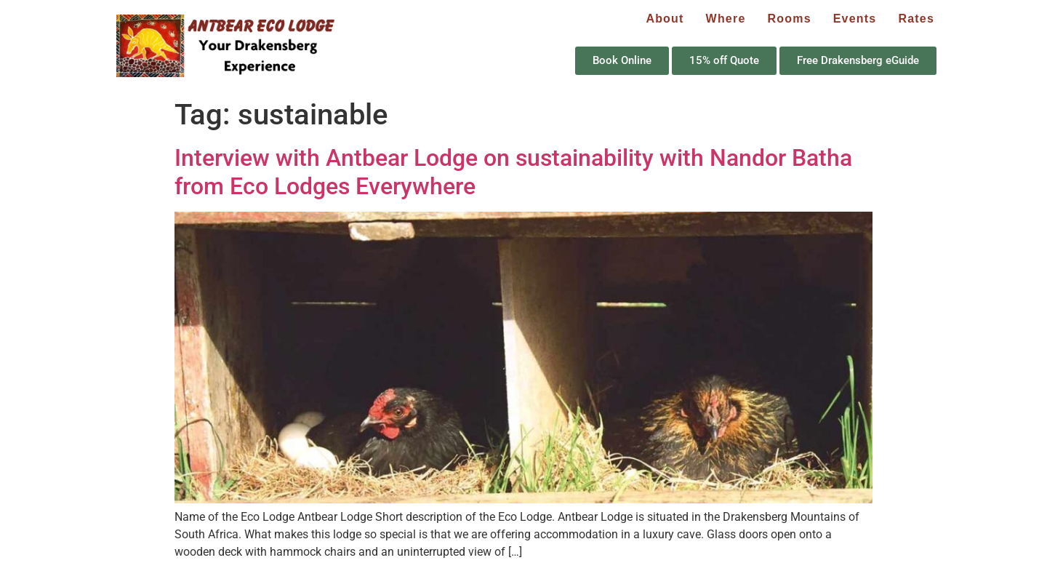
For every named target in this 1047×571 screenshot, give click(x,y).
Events (855, 18)
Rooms (789, 18)
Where (726, 18)
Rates (916, 18)
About (664, 18)
